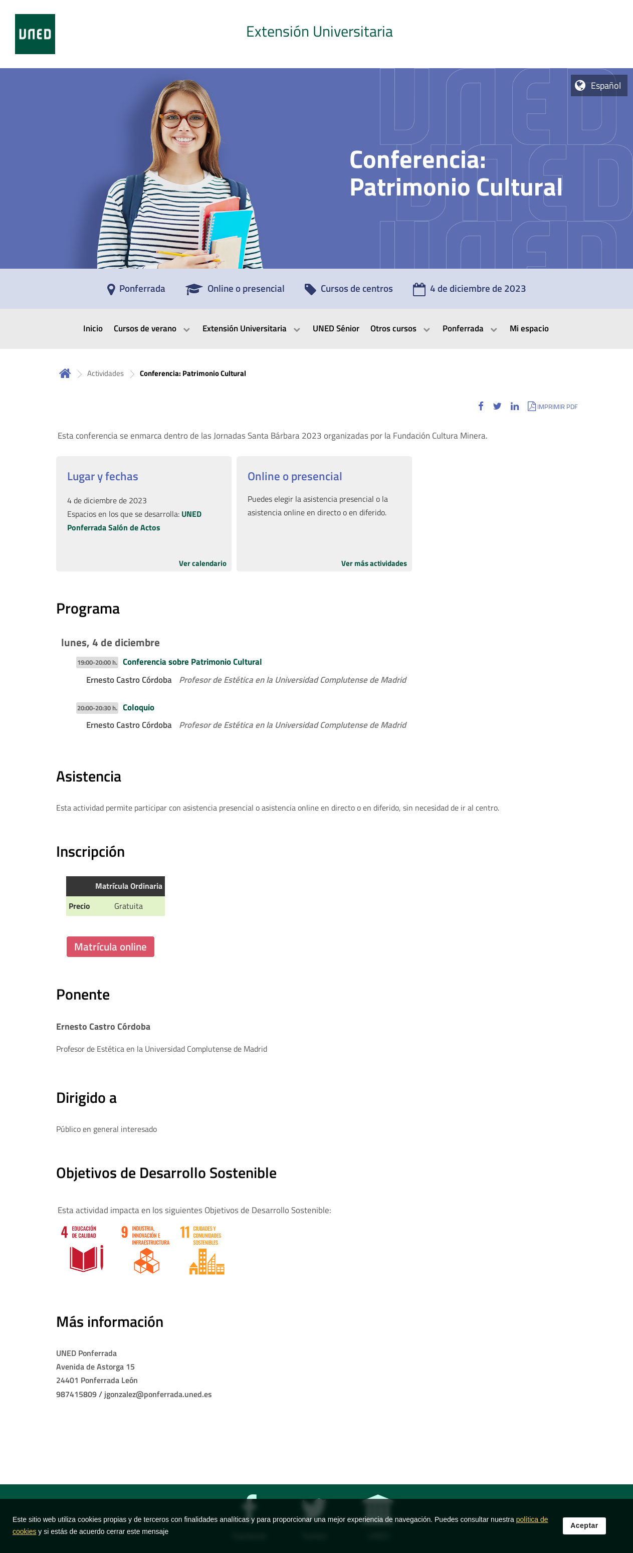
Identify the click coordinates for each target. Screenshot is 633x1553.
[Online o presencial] (235, 292)
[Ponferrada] (136, 292)
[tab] (316, 34)
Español (606, 85)
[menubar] (316, 329)
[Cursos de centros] (349, 292)
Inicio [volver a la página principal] (65, 373)
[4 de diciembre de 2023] (469, 292)
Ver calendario (203, 563)
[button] (481, 406)
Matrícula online (110, 946)
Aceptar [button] (584, 1526)
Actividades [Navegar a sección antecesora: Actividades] (105, 373)
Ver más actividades (374, 563)
